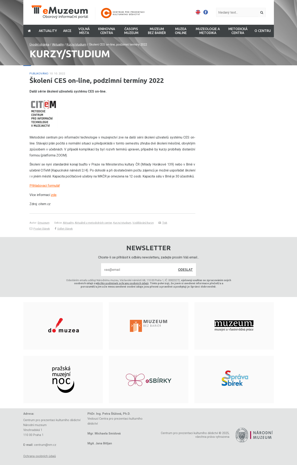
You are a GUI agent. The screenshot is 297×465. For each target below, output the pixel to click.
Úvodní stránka (39, 44)
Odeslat (185, 269)
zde (54, 195)
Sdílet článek (64, 228)
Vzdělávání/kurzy (143, 222)
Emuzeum (44, 222)
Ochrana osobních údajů (39, 456)
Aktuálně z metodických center (93, 222)
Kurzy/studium (76, 44)
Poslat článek (39, 228)
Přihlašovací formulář (44, 186)
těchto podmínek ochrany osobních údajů (122, 283)
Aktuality (58, 44)
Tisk (162, 222)
